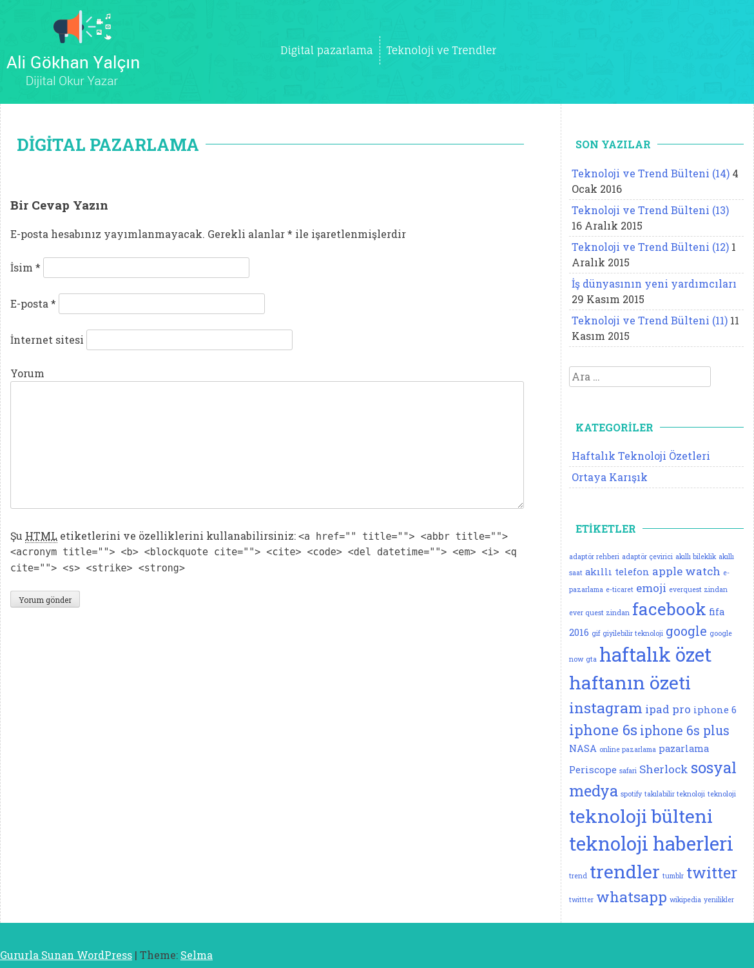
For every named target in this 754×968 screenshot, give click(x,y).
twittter (581, 899)
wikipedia (685, 899)
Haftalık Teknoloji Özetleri (641, 455)
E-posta (33, 303)
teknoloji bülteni (641, 816)
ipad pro (668, 709)
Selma (196, 955)
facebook (669, 609)
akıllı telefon (617, 572)
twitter (711, 872)
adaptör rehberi (594, 556)
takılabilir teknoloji (674, 793)
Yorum (27, 373)
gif (596, 633)
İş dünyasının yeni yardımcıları (654, 283)
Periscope (593, 770)
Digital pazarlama (326, 50)
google (686, 631)
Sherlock (663, 769)
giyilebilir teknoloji (633, 633)
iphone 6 (715, 710)
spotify (631, 793)
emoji (651, 587)
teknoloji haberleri (651, 843)
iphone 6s (603, 729)
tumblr (673, 875)
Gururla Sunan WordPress (66, 955)
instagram (606, 707)
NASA (583, 748)
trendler (625, 871)
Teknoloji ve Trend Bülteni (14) (651, 173)
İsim (25, 267)
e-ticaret (619, 589)
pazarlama (684, 748)
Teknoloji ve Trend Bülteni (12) (650, 246)
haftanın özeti (630, 682)
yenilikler (719, 899)
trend (578, 875)
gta (591, 659)
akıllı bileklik (695, 556)
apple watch (686, 571)
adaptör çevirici (647, 556)
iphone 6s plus (685, 730)
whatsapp (631, 896)
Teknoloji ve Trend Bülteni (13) (650, 210)
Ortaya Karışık (610, 477)
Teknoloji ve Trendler (441, 50)
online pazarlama (627, 749)
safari (628, 770)
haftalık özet (655, 654)
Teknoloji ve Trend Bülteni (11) (650, 320)
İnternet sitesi (47, 339)
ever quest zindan (599, 612)
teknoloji (722, 793)
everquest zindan (698, 589)
